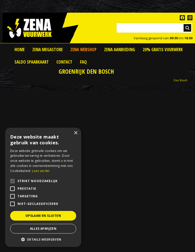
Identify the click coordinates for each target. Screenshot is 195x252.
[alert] (43, 187)
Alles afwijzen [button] (43, 228)
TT (189, 17)
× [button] (75, 133)
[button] (43, 239)
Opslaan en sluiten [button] (43, 216)
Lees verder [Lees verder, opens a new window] (41, 171)
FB (182, 17)
